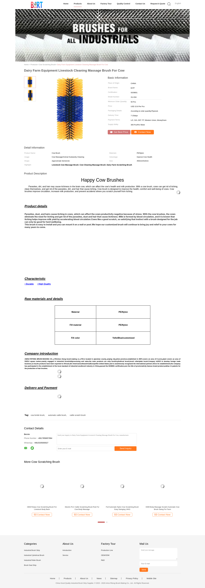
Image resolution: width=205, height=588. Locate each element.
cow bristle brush (37, 415)
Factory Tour (106, 4)
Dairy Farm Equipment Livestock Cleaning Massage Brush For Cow (82, 65)
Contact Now (142, 132)
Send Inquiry (126, 448)
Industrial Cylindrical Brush (34, 555)
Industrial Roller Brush (32, 560)
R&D (103, 560)
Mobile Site (151, 578)
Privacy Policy (132, 578)
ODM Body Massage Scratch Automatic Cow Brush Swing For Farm (162, 508)
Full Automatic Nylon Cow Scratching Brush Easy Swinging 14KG (122, 508)
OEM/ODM (105, 555)
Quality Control (123, 4)
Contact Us (140, 4)
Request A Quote (157, 4)
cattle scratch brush (78, 415)
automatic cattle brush (57, 415)
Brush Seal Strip (30, 565)
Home (65, 4)
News (99, 578)
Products (78, 4)
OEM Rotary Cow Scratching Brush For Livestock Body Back (42, 508)
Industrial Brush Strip (32, 550)
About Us (91, 4)
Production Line (107, 550)
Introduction (66, 550)
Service (65, 555)
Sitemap (113, 578)
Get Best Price (119, 132)
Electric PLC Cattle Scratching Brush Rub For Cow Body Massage (82, 508)
